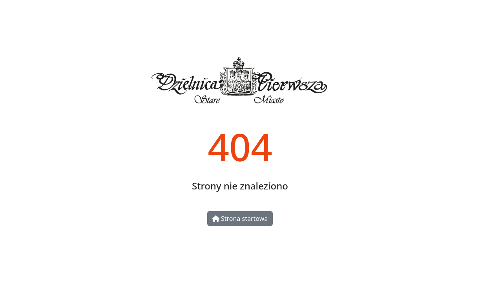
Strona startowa (240, 218)
